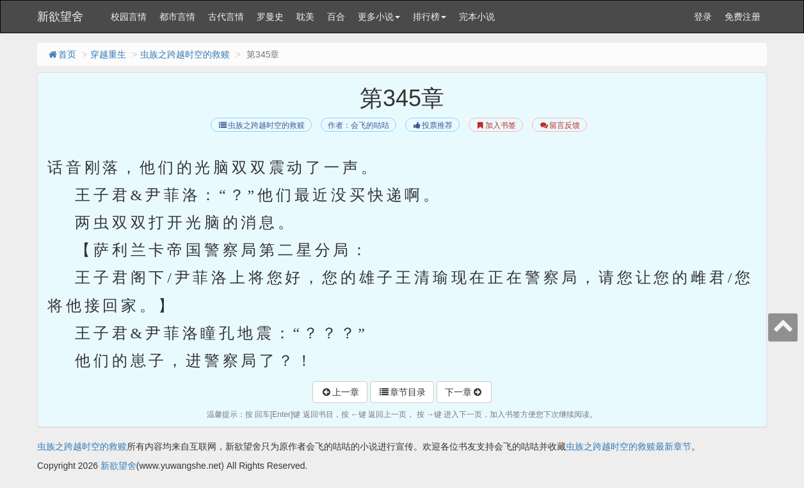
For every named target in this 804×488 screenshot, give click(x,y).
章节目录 (402, 392)
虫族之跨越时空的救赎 (185, 54)
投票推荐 (432, 125)
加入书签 (496, 125)
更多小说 (379, 17)
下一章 (464, 392)
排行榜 (429, 17)
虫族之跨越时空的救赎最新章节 (628, 446)
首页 (61, 54)
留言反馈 (559, 125)
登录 (703, 17)
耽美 (305, 17)
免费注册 (742, 17)
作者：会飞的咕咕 (358, 125)
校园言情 (129, 17)
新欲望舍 (60, 16)
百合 (336, 17)
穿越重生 (108, 54)
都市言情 (177, 17)
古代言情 (226, 17)
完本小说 (477, 17)
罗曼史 (270, 17)
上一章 (340, 392)
